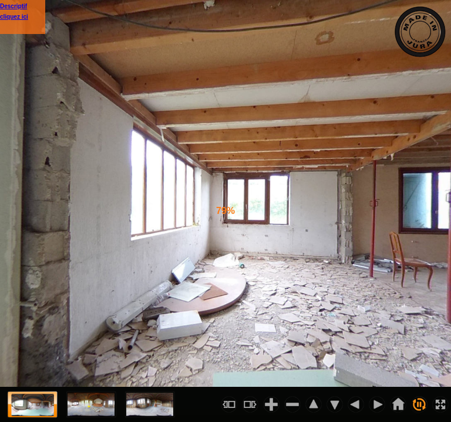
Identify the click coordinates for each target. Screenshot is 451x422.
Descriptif (13, 6)
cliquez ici (14, 16)
